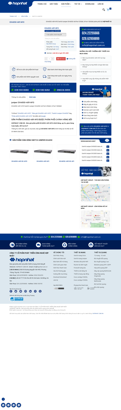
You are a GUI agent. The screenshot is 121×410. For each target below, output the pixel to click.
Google (43, 116)
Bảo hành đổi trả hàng (60, 261)
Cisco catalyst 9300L (81, 280)
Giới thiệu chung (58, 255)
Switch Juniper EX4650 (60, 113)
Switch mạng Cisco (80, 255)
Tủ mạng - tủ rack (100, 255)
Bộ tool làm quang (100, 284)
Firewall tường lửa (80, 268)
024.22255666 (90, 33)
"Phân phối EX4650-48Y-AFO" (21, 116)
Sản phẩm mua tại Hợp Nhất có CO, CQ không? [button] (93, 73)
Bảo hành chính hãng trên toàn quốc (60, 69)
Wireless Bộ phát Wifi (81, 261)
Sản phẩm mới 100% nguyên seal (27, 77)
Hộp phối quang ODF (100, 268)
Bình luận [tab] (32, 97)
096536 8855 (63, 90)
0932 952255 (38, 275)
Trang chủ (41, 4)
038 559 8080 (22, 90)
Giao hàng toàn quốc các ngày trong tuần (60, 77)
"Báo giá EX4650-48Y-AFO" (41, 113)
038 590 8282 (43, 90)
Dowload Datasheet (60, 277)
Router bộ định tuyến (80, 265)
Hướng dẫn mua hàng (60, 274)
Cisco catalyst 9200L (81, 277)
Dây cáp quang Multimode (102, 271)
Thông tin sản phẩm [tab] (18, 97)
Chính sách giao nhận (60, 265)
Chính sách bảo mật (59, 258)
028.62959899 (90, 38)
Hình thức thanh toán (60, 268)
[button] (104, 10)
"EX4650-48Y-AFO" (24, 113)
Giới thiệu (54, 4)
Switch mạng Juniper (80, 258)
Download (89, 4)
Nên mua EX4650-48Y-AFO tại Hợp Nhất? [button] (93, 59)
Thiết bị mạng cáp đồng (81, 274)
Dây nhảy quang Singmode (99, 275)
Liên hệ (100, 4)
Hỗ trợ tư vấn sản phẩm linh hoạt (27, 69)
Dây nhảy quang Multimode (99, 280)
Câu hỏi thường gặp (59, 271)
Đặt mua (61, 59)
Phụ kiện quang (99, 287)
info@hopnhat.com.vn (93, 45)
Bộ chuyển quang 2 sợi (101, 261)
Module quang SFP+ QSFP (102, 265)
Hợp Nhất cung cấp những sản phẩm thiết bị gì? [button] (95, 80)
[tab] (95, 59)
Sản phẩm (66, 4)
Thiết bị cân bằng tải (80, 271)
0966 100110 (38, 284)
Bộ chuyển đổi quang (101, 258)
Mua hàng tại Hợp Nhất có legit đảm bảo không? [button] (94, 66)
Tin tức (78, 4)
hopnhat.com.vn (22, 267)
